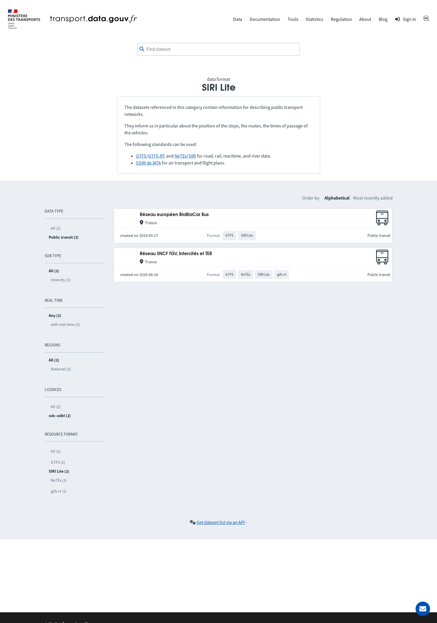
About (365, 19)
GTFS (141, 156)
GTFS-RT (156, 156)
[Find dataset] (218, 49)
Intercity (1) (60, 279)
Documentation (265, 19)
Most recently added (373, 198)
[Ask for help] (423, 609)
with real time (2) (65, 324)
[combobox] (218, 49)
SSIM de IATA (148, 163)
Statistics (314, 19)
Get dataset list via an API (221, 522)
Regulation (341, 19)
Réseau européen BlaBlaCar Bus (174, 215)
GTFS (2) (58, 462)
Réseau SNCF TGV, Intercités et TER (176, 254)
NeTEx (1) (59, 480)
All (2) (56, 228)
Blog (383, 19)
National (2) (61, 369)
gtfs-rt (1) (58, 491)
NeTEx (181, 156)
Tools (293, 19)
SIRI (192, 156)
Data (237, 19)
